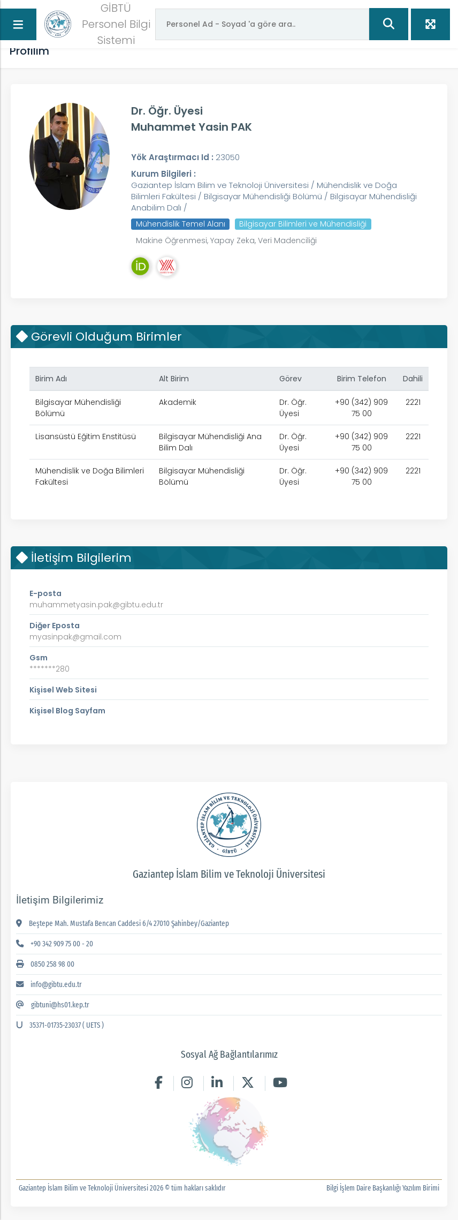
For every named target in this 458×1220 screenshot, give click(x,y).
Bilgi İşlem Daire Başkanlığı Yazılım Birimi (385, 1188)
